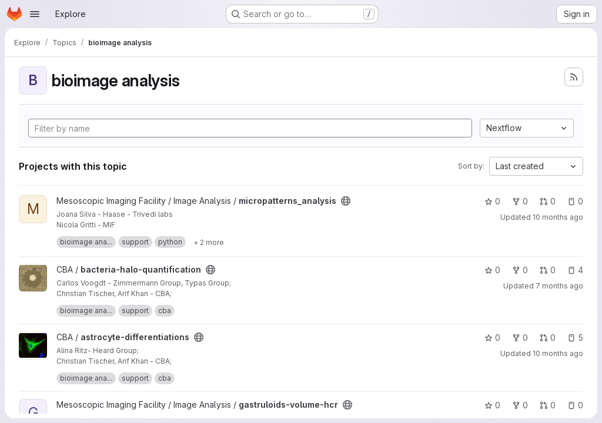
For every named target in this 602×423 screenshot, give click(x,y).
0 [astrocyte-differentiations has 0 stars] (492, 338)
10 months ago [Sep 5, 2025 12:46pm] (558, 353)
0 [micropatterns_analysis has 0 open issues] (575, 201)
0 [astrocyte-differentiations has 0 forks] (520, 338)
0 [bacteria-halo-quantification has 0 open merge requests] (548, 270)
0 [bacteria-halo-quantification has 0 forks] (520, 270)
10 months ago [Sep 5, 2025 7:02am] (558, 217)
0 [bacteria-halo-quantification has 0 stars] (492, 270)
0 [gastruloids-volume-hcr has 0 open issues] (575, 405)
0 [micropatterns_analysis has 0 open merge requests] (548, 201)
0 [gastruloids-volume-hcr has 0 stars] (492, 405)
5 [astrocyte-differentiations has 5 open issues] (575, 338)
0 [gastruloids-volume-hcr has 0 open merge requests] (548, 405)
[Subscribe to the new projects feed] (573, 77)
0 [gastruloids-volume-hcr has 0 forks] (520, 405)
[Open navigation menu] (34, 14)
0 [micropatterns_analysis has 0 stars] (492, 201)
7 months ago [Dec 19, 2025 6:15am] (559, 285)
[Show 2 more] (208, 242)
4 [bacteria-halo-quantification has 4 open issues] (575, 270)
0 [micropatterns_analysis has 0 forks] (520, 201)
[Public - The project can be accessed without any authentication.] (345, 201)
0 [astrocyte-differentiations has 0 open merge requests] (548, 338)
